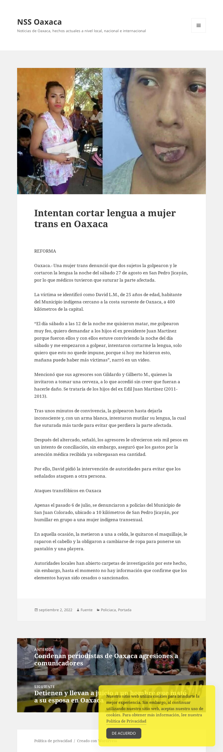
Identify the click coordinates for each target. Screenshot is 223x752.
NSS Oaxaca (39, 22)
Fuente (87, 609)
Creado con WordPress (97, 740)
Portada (124, 609)
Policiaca (108, 609)
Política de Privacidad (126, 723)
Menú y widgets (199, 32)
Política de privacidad (53, 740)
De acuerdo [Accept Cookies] (124, 735)
